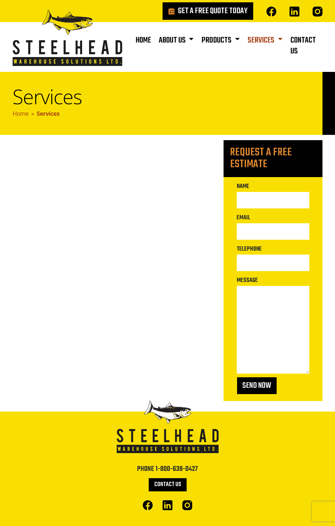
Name (243, 186)
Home (143, 40)
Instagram (317, 11)
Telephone (249, 249)
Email (243, 218)
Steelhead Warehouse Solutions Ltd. (67, 39)
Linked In (294, 11)
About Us (173, 40)
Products (217, 40)
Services (262, 40)
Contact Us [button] (167, 484)
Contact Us (303, 45)
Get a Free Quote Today (213, 11)
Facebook (271, 11)
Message (247, 280)
